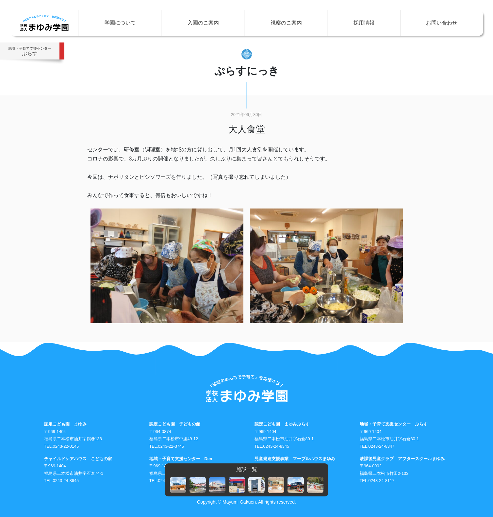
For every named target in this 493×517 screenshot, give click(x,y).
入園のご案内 (203, 22)
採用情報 (363, 22)
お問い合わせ (441, 22)
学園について (120, 22)
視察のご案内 (286, 22)
